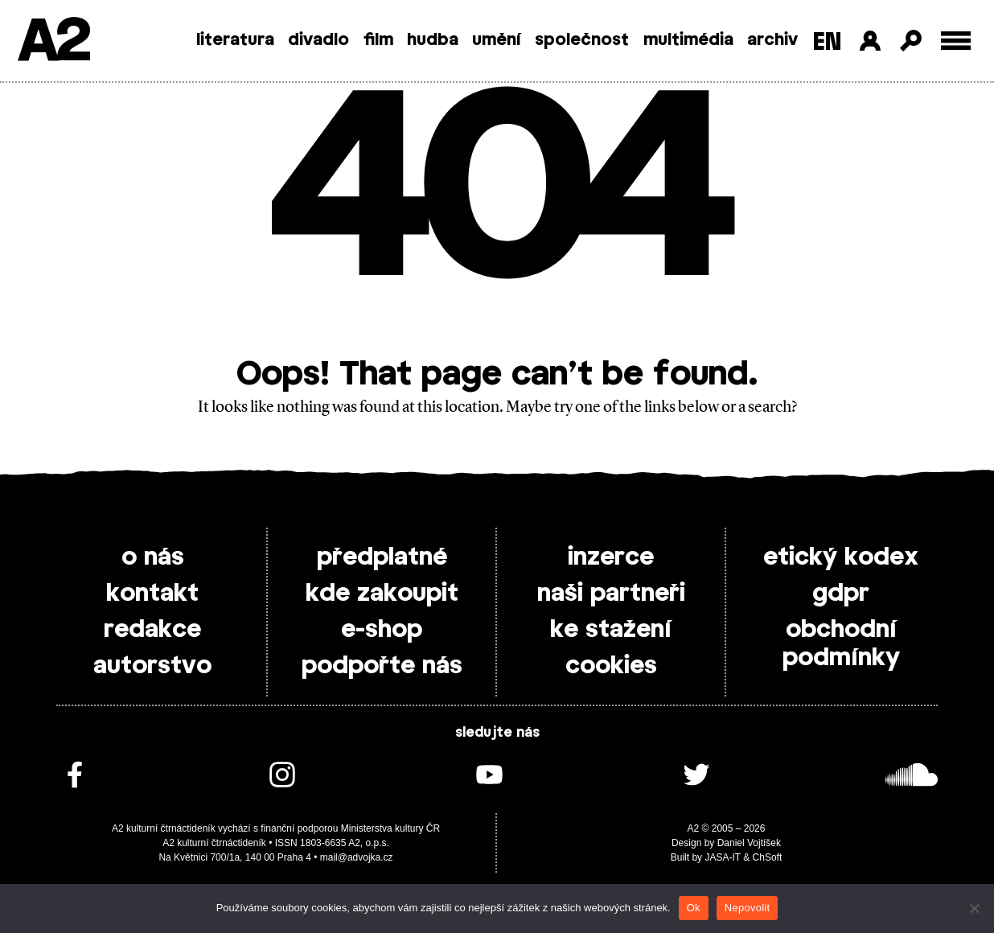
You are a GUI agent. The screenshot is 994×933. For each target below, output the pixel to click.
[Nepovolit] (974, 908)
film (378, 40)
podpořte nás (382, 666)
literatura (235, 40)
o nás (152, 557)
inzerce (611, 557)
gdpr (840, 593)
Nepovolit (747, 908)
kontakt (152, 593)
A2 (53, 42)
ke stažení (611, 629)
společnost (582, 40)
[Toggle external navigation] (955, 40)
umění (496, 40)
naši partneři (611, 593)
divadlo (318, 40)
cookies (611, 666)
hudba (432, 40)
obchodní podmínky (841, 643)
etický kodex (840, 557)
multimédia (688, 40)
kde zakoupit (382, 593)
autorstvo (152, 666)
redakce (152, 629)
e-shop (381, 629)
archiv (772, 40)
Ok (693, 908)
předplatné (382, 557)
